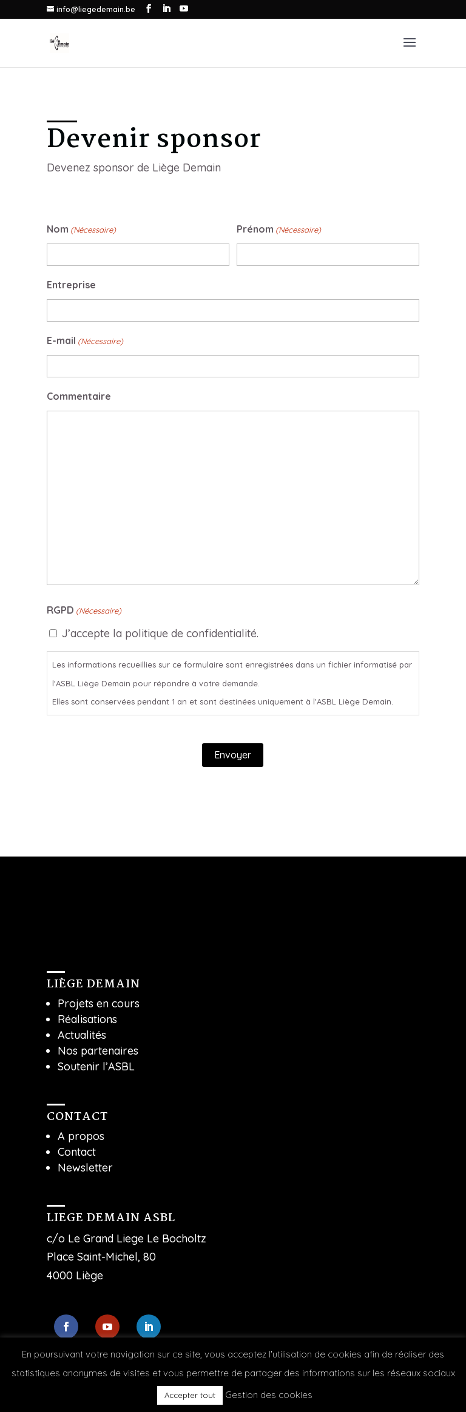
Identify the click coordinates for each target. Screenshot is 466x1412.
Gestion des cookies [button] (268, 1394)
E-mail (85, 341)
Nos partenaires (98, 1051)
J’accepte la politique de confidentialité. (160, 633)
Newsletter (85, 1168)
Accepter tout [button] (189, 1395)
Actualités (82, 1035)
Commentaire (79, 396)
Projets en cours (99, 1003)
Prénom (279, 229)
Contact (77, 1152)
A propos (81, 1136)
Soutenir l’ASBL (96, 1066)
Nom (81, 229)
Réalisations (87, 1019)
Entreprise (71, 285)
